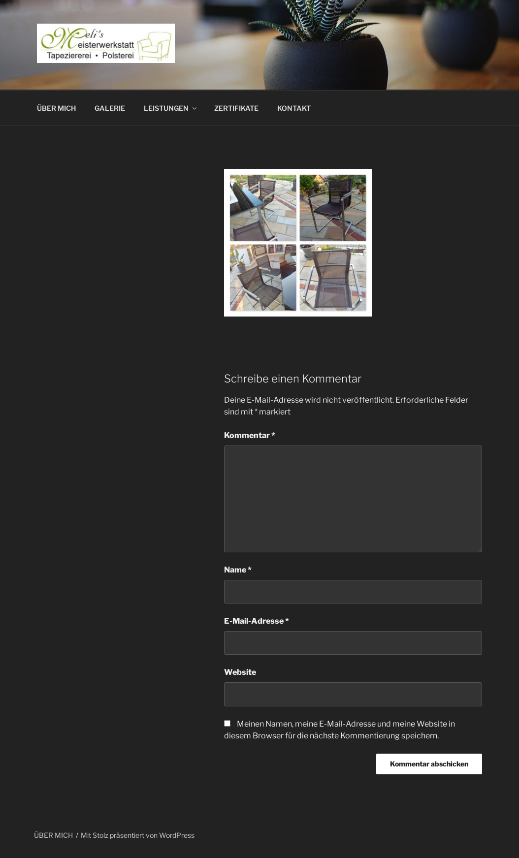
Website (240, 672)
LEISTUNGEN (171, 108)
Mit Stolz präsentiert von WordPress (138, 835)
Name (238, 569)
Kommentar (249, 435)
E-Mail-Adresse (256, 621)
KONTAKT (294, 108)
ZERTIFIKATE (236, 108)
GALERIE (110, 108)
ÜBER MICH (56, 108)
